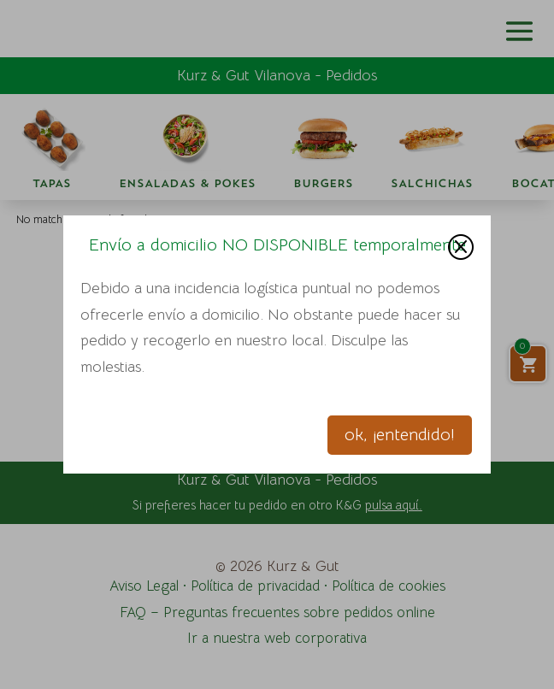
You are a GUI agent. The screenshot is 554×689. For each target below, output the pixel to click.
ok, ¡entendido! (400, 434)
